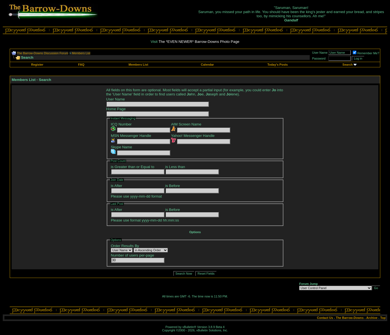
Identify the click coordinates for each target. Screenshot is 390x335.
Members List (81, 53)
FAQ (81, 64)
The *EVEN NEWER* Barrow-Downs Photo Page (199, 42)
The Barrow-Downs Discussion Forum (42, 53)
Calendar (207, 64)
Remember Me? (366, 53)
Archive (372, 317)
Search (347, 64)
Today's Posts (277, 64)
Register (37, 64)
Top (383, 317)
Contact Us (325, 317)
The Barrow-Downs (350, 317)
